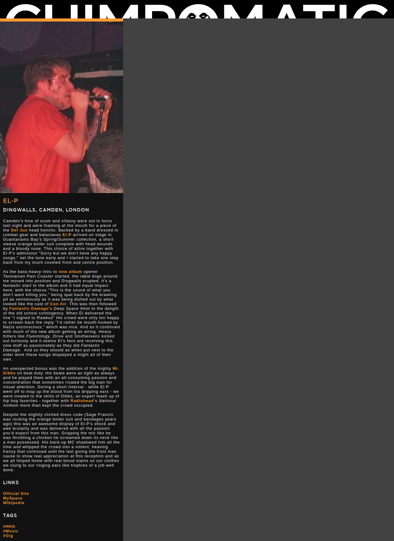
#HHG (9, 526)
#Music (10, 531)
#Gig (8, 535)
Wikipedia (14, 502)
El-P (10, 200)
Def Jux (19, 230)
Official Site (16, 493)
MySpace (12, 498)
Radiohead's (84, 400)
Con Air (58, 304)
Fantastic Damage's (30, 308)
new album (70, 271)
